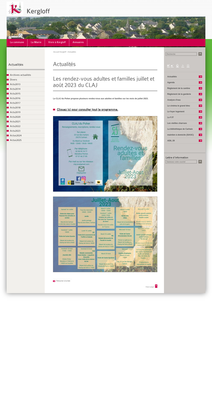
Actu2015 (15, 93)
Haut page (150, 287)
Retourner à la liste (63, 281)
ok (200, 54)
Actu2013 (15, 84)
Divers (13, 79)
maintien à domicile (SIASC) (180, 135)
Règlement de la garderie (179, 94)
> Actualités (71, 52)
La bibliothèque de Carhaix (180, 129)
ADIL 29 (171, 140)
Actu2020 (15, 117)
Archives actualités (20, 75)
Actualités (15, 65)
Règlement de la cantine (178, 88)
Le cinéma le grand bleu (178, 106)
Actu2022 (15, 126)
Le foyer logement (175, 111)
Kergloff (38, 11)
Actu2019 (15, 112)
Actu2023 (15, 131)
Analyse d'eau (174, 100)
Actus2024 (16, 135)
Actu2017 (15, 103)
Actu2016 (15, 98)
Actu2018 (15, 107)
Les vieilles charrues (177, 123)
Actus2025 (16, 140)
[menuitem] (17, 42)
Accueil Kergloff (59, 52)
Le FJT (170, 117)
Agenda (171, 82)
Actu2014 (15, 89)
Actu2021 (15, 121)
